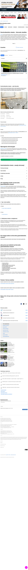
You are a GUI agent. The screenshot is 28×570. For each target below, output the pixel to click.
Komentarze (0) (26, 24)
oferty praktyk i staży (11, 369)
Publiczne (6, 55)
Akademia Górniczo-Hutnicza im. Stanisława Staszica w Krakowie (12, 73)
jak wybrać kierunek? (11, 377)
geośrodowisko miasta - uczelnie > (13, 132)
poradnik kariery (10, 370)
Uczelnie (12, 12)
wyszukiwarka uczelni (11, 389)
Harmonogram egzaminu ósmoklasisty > (6, 419)
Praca (24, 12)
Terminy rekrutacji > (3, 415)
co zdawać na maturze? (4, 378)
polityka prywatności (13, 480)
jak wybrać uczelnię (11, 390)
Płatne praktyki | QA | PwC (3, 458)
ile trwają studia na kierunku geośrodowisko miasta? (9, 141)
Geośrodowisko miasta (4, 74)
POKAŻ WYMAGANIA (13, 159)
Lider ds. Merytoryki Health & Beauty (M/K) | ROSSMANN (7, 452)
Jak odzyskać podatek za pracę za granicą (5, 443)
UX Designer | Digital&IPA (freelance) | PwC (5, 453)
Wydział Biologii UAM (5, 329)
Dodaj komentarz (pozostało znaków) (5, 426)
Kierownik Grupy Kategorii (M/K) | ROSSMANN (6, 450)
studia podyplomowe (11, 385)
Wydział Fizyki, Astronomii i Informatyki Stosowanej (9, 334)
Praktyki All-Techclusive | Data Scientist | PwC (5, 456)
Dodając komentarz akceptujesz (6, 433)
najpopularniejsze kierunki (10, 377)
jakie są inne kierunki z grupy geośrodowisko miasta (9, 143)
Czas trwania (3, 170)
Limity (2, 176)
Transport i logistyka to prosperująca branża (5, 445)
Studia (2, 12)
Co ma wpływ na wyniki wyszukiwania (4, 60)
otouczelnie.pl (2, 480)
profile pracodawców (11, 371)
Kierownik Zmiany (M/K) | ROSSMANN (5, 451)
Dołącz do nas (2, 472)
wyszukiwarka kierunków (10, 375)
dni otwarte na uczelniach (10, 392)
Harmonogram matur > (4, 418)
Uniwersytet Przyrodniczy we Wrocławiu (7, 331)
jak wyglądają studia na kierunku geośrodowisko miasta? (10, 140)
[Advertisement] (14, 300)
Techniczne (10, 55)
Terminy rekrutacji (4, 168)
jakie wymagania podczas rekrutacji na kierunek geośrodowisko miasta (12, 137)
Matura (15, 12)
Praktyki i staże (20, 12)
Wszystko (2, 55)
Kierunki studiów (6, 12)
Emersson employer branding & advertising (9, 482)
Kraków (2, 312)
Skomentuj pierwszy (26, 567)
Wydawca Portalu (2, 471)
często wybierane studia (10, 384)
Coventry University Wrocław (6, 323)
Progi (2, 178)
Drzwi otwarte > (3, 416)
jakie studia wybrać (11, 382)
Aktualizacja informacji (3, 469)
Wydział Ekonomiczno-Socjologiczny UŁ (7, 326)
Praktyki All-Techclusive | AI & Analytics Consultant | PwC (7, 459)
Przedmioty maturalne (5, 173)
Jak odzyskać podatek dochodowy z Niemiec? (5, 444)
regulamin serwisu (10, 433)
